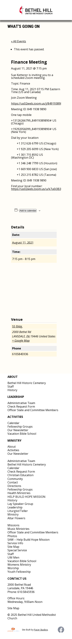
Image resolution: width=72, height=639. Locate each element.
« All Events (18, 41)
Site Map (13, 547)
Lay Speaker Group (20, 504)
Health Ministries (18, 493)
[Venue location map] (36, 290)
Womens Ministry (19, 565)
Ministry (13, 514)
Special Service (17, 550)
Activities (13, 450)
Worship (13, 568)
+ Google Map (21, 341)
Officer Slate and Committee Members (32, 410)
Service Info (15, 543)
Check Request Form (21, 406)
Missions (13, 525)
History (12, 390)
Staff (10, 386)
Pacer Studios (41, 629)
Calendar (13, 423)
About (11, 447)
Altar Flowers (16, 518)
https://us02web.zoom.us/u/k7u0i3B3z (37, 189)
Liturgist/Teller (17, 511)
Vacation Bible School (21, 434)
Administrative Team (21, 403)
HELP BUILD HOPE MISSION (26, 497)
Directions (14, 486)
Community (15, 479)
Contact (12, 482)
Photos (12, 536)
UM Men (13, 557)
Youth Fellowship (19, 572)
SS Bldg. (17, 326)
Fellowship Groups (20, 426)
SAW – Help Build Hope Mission (28, 540)
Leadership (14, 507)
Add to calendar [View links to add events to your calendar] (28, 210)
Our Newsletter (17, 430)
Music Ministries (18, 529)
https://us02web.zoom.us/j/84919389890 (38, 103)
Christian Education (20, 475)
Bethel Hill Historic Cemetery (26, 383)
